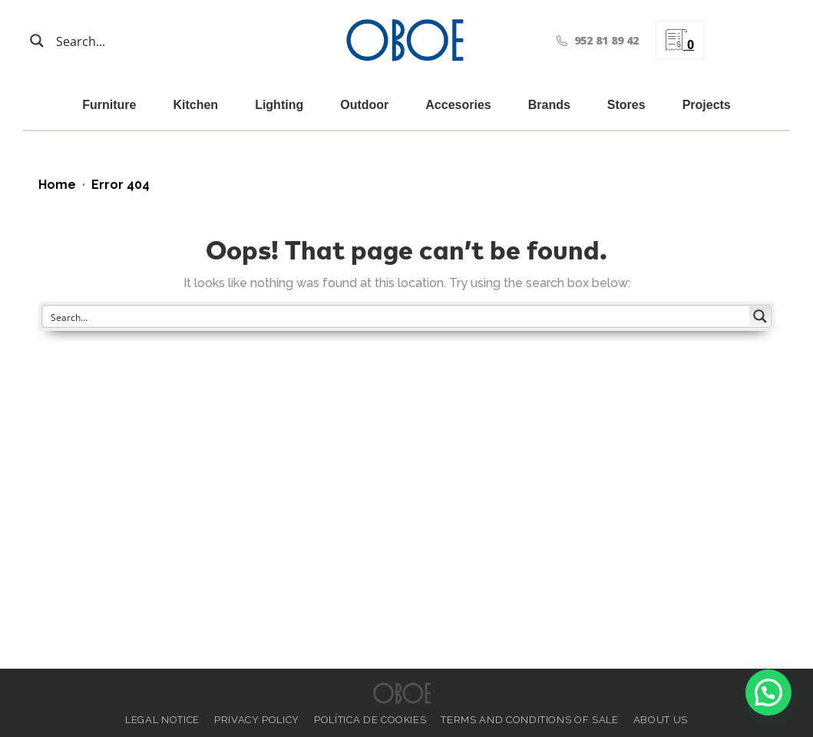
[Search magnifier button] (37, 40)
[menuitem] (744, 40)
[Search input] (130, 40)
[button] (768, 692)
